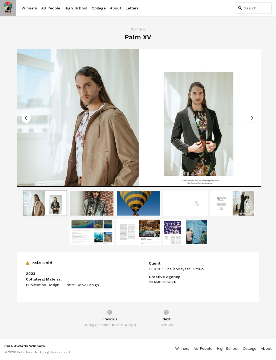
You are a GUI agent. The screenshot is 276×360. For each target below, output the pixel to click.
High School (75, 8)
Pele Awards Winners (24, 346)
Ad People (50, 8)
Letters (132, 8)
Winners (29, 8)
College (99, 8)
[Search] (253, 8)
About (115, 8)
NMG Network (162, 282)
